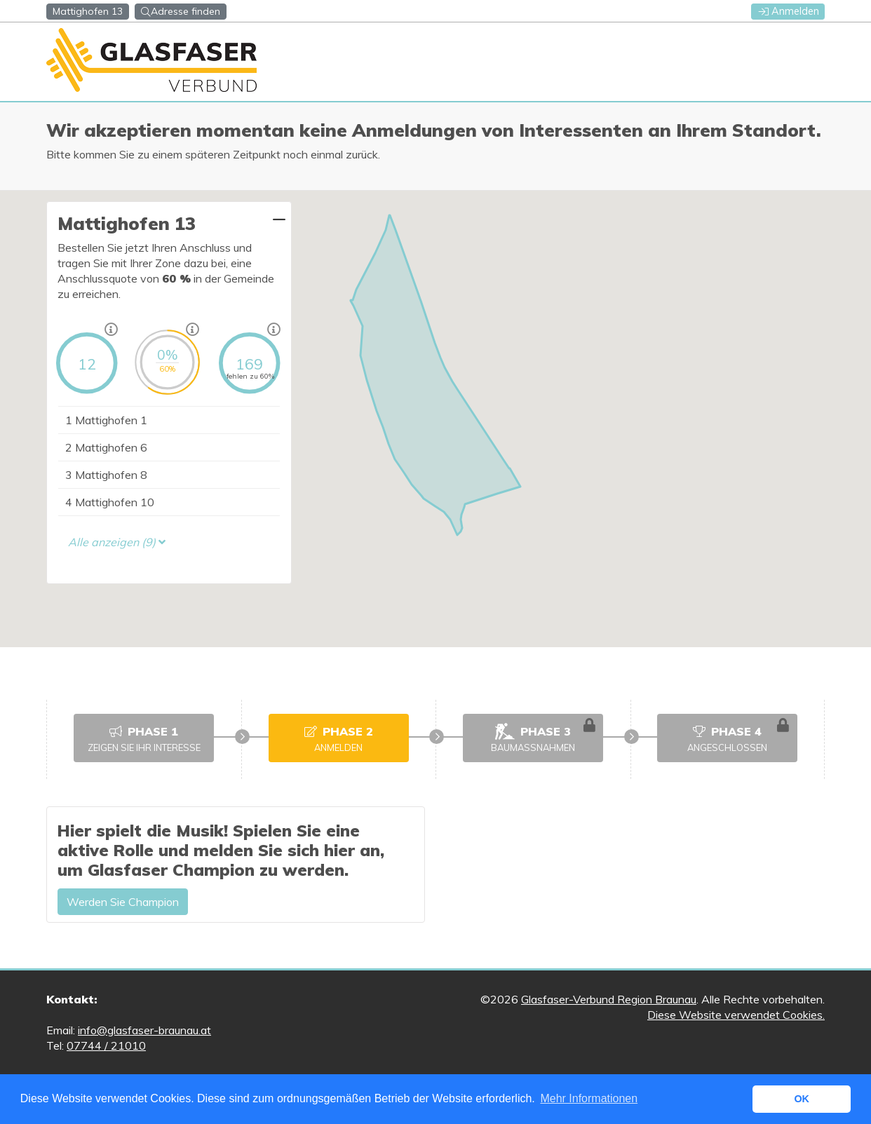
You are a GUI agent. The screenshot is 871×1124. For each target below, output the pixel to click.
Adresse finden (180, 11)
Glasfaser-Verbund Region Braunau (608, 999)
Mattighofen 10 (109, 502)
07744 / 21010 (106, 1045)
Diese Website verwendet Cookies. (736, 1015)
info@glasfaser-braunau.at (144, 1030)
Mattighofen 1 (106, 420)
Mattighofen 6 (106, 447)
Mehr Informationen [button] (588, 1098)
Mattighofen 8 (106, 475)
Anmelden (789, 11)
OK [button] (801, 1098)
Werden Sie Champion (123, 902)
